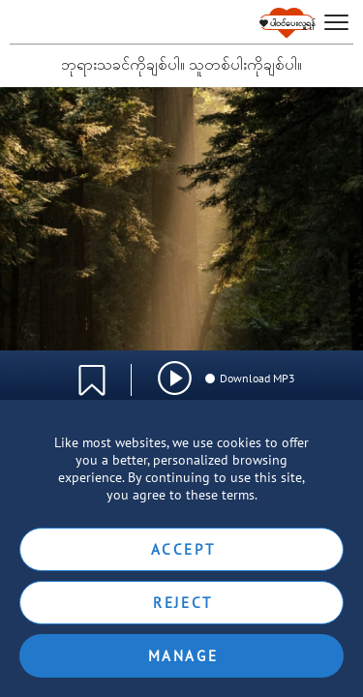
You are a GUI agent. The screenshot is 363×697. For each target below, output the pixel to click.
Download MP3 (249, 378)
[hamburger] (336, 23)
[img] (174, 378)
